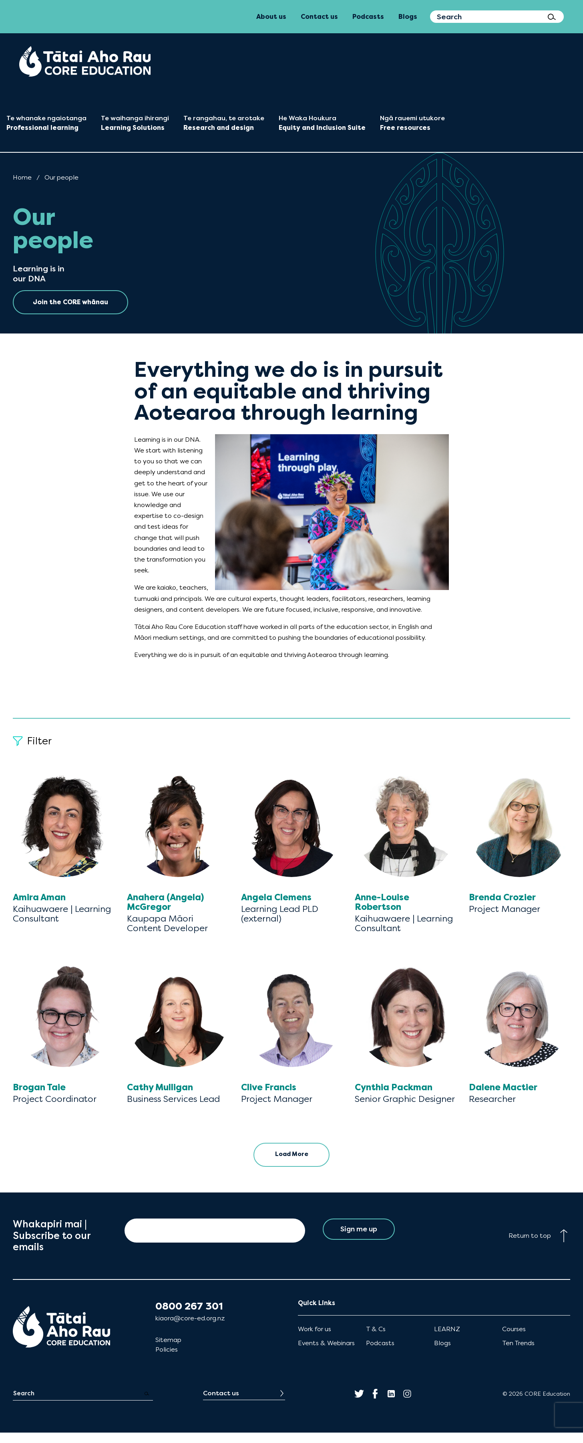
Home (22, 177)
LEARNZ (447, 1339)
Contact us (221, 1403)
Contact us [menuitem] (319, 16)
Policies (166, 1360)
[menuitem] (85, 61)
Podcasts (380, 1353)
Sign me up (358, 1240)
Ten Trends (518, 1353)
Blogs (442, 1353)
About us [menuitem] (271, 16)
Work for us (314, 1339)
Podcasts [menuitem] (368, 16)
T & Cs (376, 1339)
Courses (514, 1339)
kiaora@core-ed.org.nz (190, 1328)
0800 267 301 (189, 1316)
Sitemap (168, 1350)
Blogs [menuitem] (407, 16)
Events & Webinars (326, 1353)
